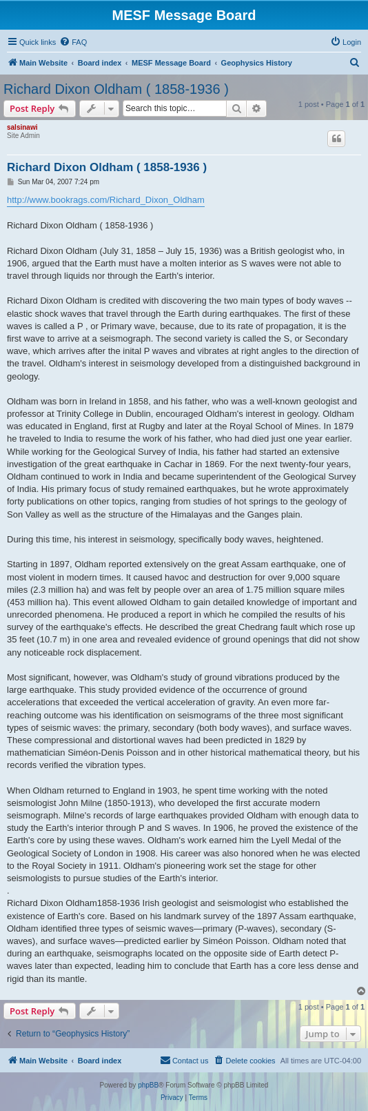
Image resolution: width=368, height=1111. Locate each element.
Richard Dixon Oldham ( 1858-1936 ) (116, 89)
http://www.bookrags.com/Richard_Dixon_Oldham (106, 200)
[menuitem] (73, 42)
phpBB (148, 1085)
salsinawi (22, 127)
